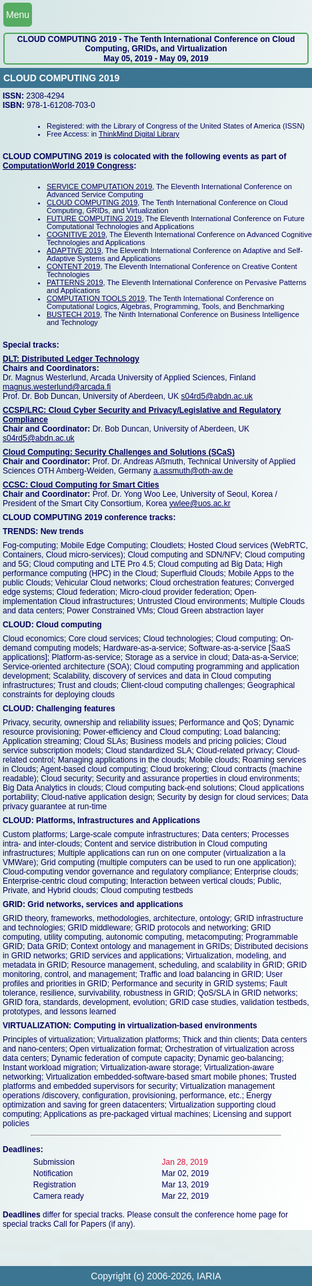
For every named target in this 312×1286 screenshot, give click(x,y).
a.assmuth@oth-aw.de (193, 471)
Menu (17, 14)
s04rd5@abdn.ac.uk (217, 396)
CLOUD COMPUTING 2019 (92, 202)
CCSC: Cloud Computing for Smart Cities (81, 484)
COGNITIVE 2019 (76, 234)
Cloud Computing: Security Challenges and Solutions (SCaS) (119, 452)
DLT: (12, 359)
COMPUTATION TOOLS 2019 (96, 298)
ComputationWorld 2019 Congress (68, 165)
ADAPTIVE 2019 (74, 250)
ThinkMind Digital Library (139, 134)
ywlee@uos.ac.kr (200, 503)
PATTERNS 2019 (75, 282)
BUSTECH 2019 (73, 314)
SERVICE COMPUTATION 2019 (99, 186)
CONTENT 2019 (74, 266)
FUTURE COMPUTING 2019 (94, 218)
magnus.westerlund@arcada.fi (57, 387)
